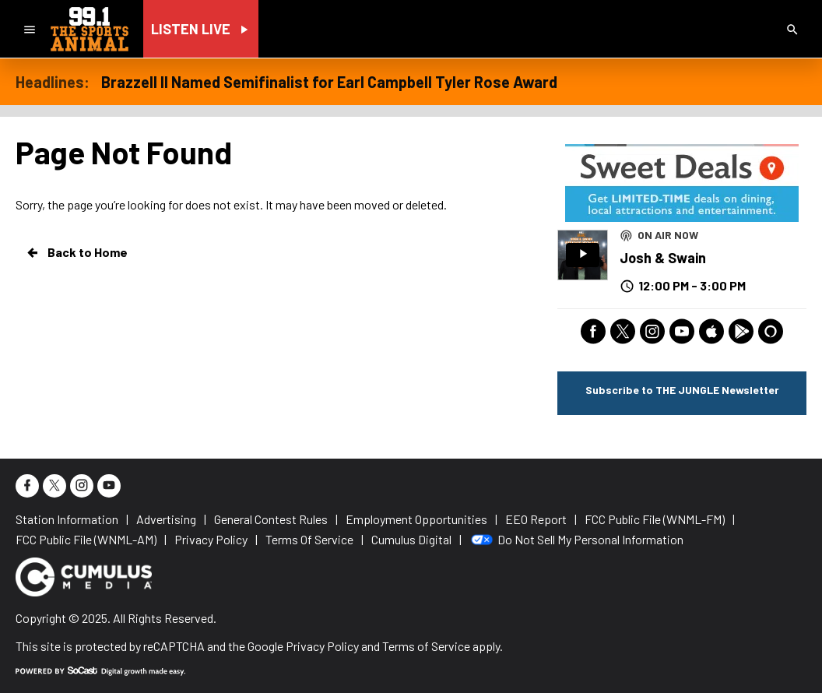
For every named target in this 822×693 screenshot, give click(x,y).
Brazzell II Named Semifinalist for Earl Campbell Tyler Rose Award (329, 81)
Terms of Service (426, 645)
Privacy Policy (322, 645)
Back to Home (76, 252)
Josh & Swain (663, 257)
